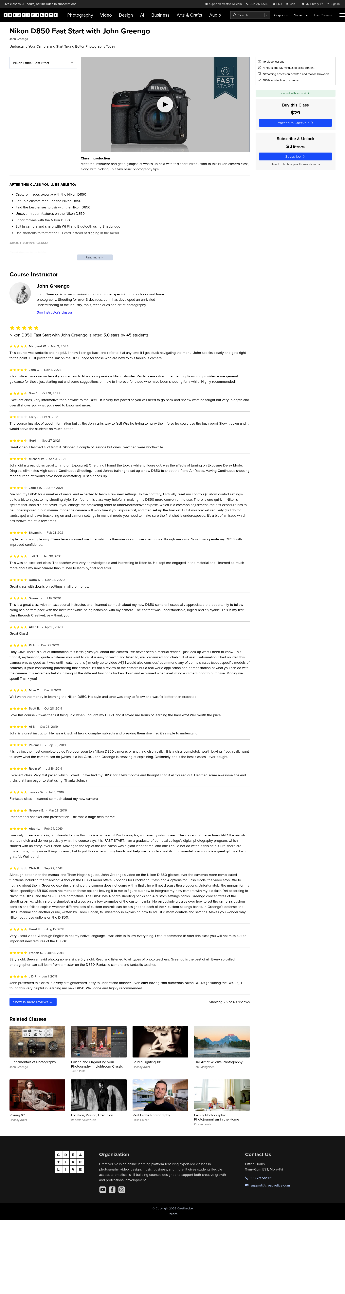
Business (160, 15)
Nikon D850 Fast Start (31, 62)
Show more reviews (33, 1001)
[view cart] (291, 4)
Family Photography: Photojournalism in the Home (216, 1117)
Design (126, 15)
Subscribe (301, 15)
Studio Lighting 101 (147, 1061)
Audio (215, 15)
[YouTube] (102, 1189)
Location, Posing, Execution (92, 1115)
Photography (80, 15)
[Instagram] (121, 1189)
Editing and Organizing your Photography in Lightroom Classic (97, 1064)
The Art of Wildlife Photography (218, 1061)
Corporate (281, 15)
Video (106, 15)
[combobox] (250, 15)
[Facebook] (112, 1189)
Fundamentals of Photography (32, 1061)
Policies (172, 1214)
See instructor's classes (55, 312)
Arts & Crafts (189, 15)
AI (142, 15)
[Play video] (165, 104)
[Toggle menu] (342, 15)
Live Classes (323, 15)
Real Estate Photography (151, 1115)
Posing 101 (17, 1115)
